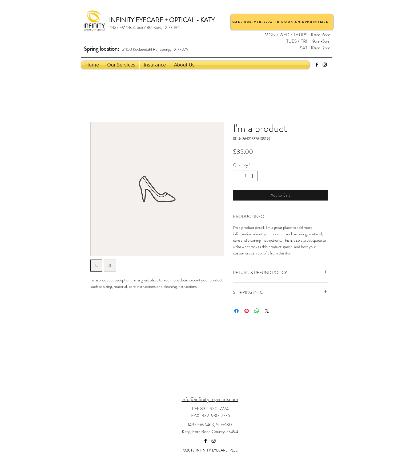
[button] (184, 65)
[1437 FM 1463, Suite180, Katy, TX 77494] (145, 27)
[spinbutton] (245, 176)
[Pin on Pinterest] (246, 311)
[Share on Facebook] (236, 311)
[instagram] (324, 64)
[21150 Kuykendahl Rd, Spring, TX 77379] (155, 49)
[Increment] (253, 176)
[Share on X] (267, 311)
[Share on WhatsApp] (257, 311)
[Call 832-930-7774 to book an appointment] (282, 22)
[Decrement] (237, 176)
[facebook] (316, 64)
